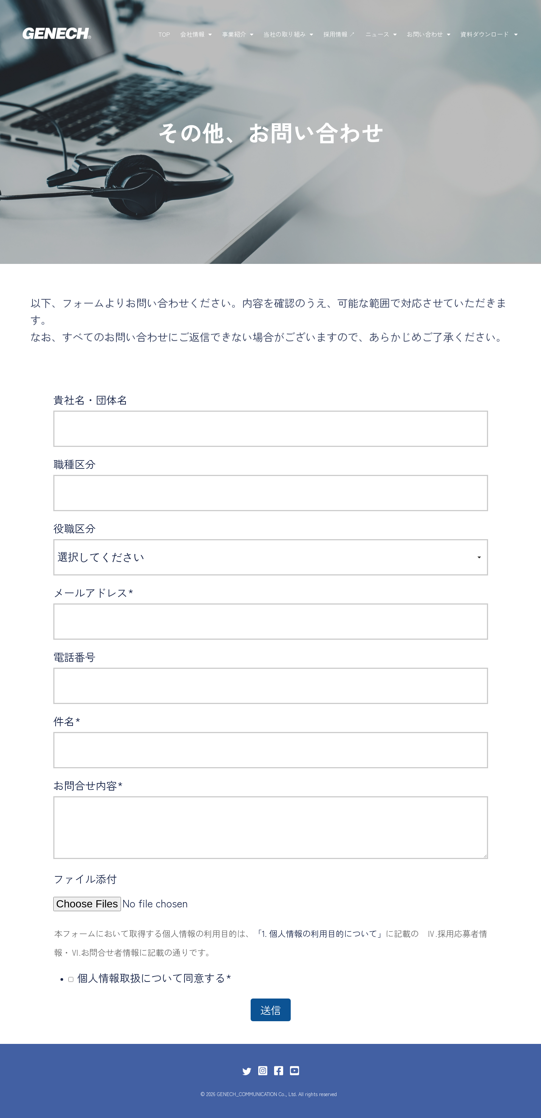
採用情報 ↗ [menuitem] (339, 34)
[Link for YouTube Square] (294, 1070)
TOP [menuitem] (164, 34)
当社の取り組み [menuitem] (285, 34)
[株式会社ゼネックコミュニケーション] (57, 34)
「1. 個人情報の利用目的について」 (320, 933)
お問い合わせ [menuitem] (425, 34)
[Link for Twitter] (247, 1071)
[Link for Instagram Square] (263, 1070)
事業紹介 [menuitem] (234, 34)
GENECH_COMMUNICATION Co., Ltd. (257, 1094)
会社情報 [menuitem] (192, 34)
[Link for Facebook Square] (278, 1070)
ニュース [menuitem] (377, 34)
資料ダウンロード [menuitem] (485, 34)
